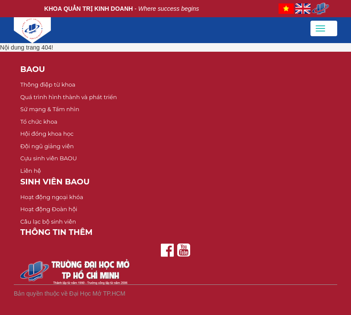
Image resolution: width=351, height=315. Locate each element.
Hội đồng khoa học (47, 133)
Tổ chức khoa (38, 121)
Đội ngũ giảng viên (47, 146)
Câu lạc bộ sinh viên (48, 221)
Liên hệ (30, 170)
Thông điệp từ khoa (47, 84)
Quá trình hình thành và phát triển (68, 97)
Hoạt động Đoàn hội (48, 209)
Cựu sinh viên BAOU (48, 158)
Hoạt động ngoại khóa (51, 196)
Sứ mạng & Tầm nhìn (49, 109)
